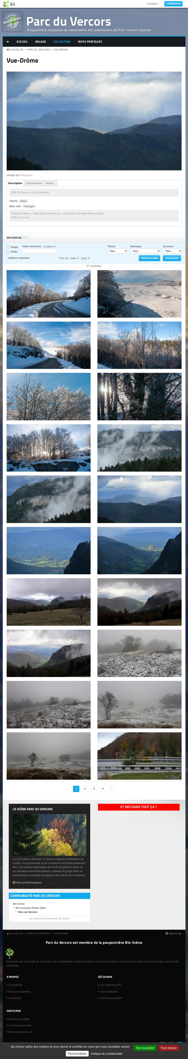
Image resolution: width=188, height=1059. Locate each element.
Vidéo (14, 251)
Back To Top (175, 933)
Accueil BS (16, 49)
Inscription (152, 3)
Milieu (23, 201)
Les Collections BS (110, 984)
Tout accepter (145, 1048)
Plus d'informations (29, 882)
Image (14, 246)
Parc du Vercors (68, 21)
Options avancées (20, 257)
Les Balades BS (109, 991)
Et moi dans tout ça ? (138, 807)
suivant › (112, 789)
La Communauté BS (20, 1025)
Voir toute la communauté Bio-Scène (49, 918)
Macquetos (26, 175)
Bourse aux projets (19, 1019)
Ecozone (168, 246)
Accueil (22, 41)
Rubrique (135, 246)
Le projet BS (16, 984)
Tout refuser (169, 1048)
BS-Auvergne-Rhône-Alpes (31, 907)
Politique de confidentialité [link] (107, 1053)
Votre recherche (31, 246)
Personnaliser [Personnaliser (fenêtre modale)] (77, 1053)
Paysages (29, 206)
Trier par (64, 258)
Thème (111, 246)
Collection (62, 41)
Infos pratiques (90, 41)
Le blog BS (15, 998)
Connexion (173, 3)
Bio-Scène (19, 903)
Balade (40, 41)
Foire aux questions (20, 991)
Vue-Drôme (61, 49)
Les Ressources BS (111, 998)
